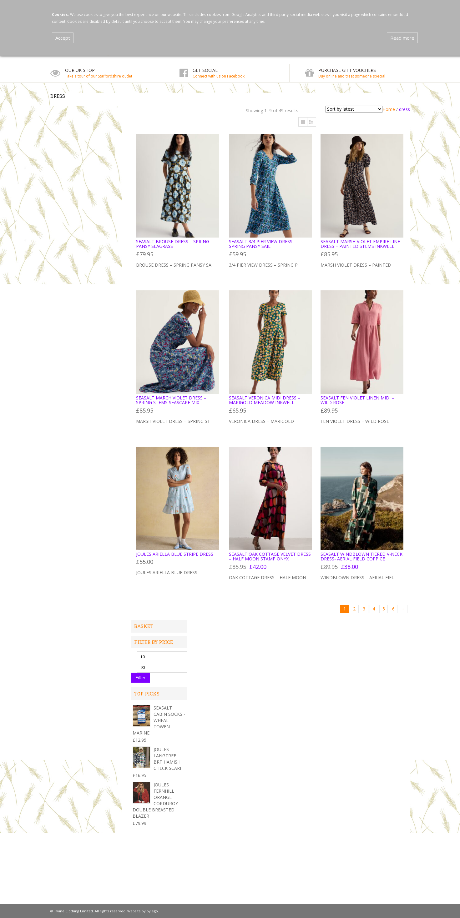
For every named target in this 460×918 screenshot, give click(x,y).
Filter (140, 677)
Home (388, 109)
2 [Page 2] (354, 609)
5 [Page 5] (383, 609)
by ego (152, 911)
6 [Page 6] (393, 609)
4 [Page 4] (373, 609)
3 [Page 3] (364, 609)
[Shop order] (354, 109)
